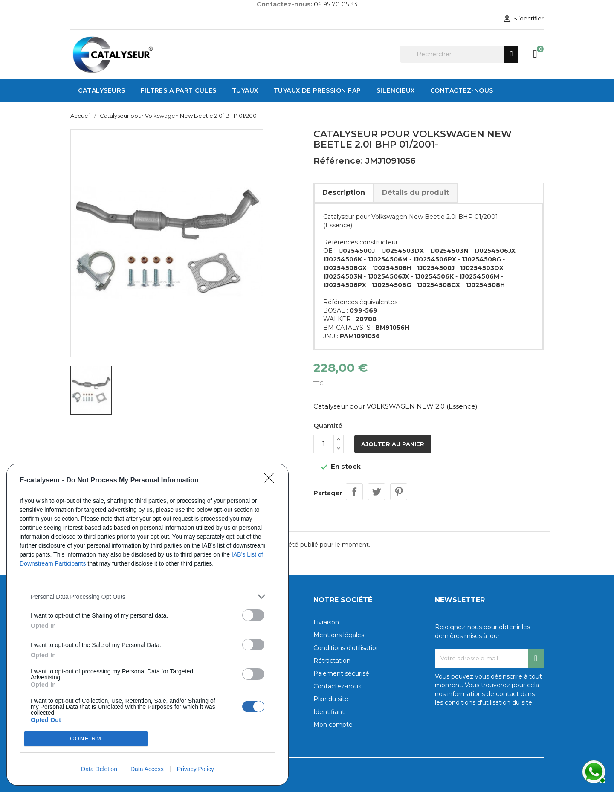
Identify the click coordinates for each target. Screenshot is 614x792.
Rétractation (331, 660)
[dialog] (147, 624)
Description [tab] (343, 193)
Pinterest (398, 491)
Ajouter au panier (392, 444)
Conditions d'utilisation (346, 648)
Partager (354, 491)
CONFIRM (86, 738)
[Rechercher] (459, 54)
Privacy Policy (195, 769)
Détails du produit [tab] (415, 193)
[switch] (253, 615)
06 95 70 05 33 (335, 4)
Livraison (326, 622)
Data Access (147, 769)
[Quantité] (323, 444)
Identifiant (329, 712)
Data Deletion (99, 769)
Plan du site (330, 699)
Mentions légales (338, 635)
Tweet (376, 491)
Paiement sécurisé (341, 673)
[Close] (272, 481)
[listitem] (147, 596)
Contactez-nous (337, 686)
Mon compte (333, 724)
